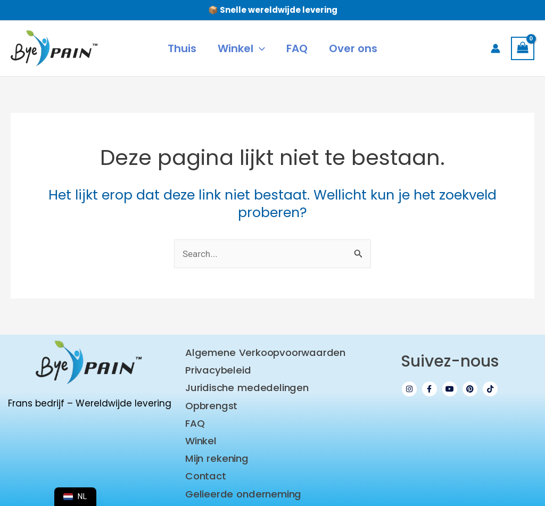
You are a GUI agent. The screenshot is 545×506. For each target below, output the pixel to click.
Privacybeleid (216, 368)
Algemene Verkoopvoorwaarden (261, 352)
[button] (241, 48)
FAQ (194, 418)
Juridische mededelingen (243, 385)
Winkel (200, 434)
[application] (259, 48)
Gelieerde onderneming (240, 484)
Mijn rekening (215, 451)
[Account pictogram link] (495, 48)
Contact (205, 467)
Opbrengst (210, 401)
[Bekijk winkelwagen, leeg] (522, 48)
